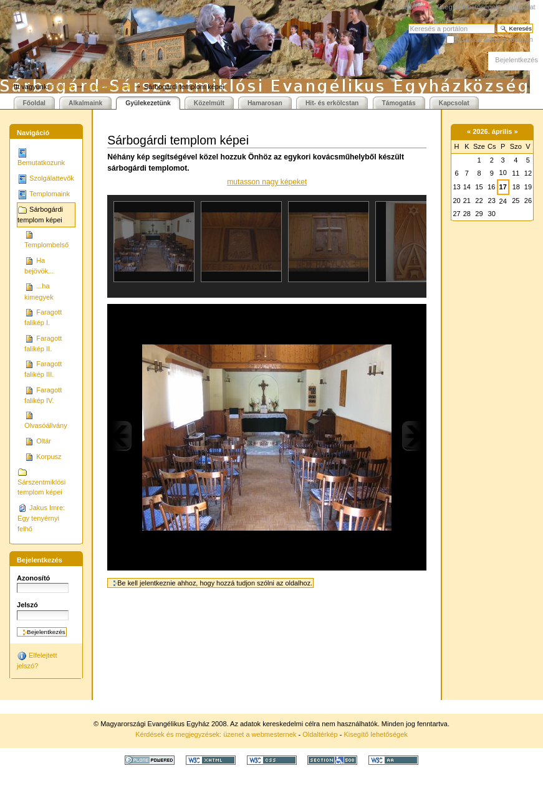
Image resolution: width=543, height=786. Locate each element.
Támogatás (399, 103)
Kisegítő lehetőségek (467, 7)
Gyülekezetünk (109, 86)
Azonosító (33, 578)
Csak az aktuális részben (494, 39)
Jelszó (27, 604)
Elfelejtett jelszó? (37, 660)
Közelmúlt (209, 103)
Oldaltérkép (411, 7)
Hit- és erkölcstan (331, 103)
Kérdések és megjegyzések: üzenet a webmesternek (215, 734)
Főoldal (62, 86)
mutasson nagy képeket (267, 182)
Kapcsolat (520, 7)
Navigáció (33, 132)
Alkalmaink (85, 103)
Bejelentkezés (516, 60)
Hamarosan (264, 103)
